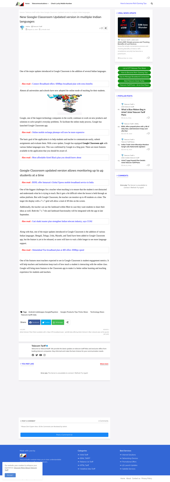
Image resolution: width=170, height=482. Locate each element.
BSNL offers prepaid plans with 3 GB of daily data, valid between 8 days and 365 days (135, 129)
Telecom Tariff (39, 346)
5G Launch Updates (129, 465)
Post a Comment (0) (64, 435)
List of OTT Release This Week (134, 68)
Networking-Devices (130, 458)
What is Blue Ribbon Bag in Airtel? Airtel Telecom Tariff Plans (133, 112)
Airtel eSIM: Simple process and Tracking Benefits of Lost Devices (134, 43)
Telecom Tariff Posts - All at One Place (134, 85)
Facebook (35, 322)
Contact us (136, 478)
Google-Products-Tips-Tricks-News (74, 312)
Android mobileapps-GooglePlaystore (43, 312)
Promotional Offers (129, 462)
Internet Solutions (129, 455)
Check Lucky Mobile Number (61, 3)
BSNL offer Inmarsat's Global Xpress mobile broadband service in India (63, 182)
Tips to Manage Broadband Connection (134, 77)
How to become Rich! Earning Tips (133, 3)
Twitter (47, 322)
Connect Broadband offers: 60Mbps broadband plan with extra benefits (62, 84)
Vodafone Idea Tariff (87, 469)
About (128, 478)
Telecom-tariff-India (32, 12)
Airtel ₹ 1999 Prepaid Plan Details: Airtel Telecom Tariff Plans (133, 161)
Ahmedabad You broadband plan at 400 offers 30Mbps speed (58, 250)
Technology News (97, 312)
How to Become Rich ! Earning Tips (134, 73)
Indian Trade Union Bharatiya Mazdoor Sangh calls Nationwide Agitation (135, 146)
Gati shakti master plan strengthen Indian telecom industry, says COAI (62, 221)
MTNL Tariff (84, 465)
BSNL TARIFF (85, 458)
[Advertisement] (67, 50)
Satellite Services (128, 469)
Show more (104, 364)
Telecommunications (39, 3)
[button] (151, 3)
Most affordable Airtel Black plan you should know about (56, 157)
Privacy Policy (147, 478)
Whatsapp (59, 322)
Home (27, 3)
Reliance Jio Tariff (86, 462)
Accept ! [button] (10, 475)
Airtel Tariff (84, 455)
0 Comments (103, 421)
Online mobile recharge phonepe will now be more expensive (58, 132)
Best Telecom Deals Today (134, 81)
